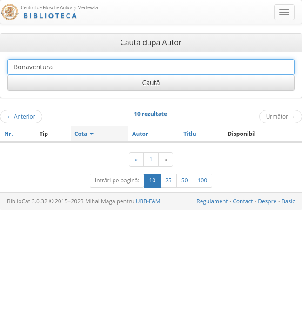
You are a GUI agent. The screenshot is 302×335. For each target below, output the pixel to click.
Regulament (212, 201)
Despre (267, 201)
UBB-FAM (148, 201)
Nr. (8, 134)
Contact (243, 201)
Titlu (189, 134)
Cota (84, 134)
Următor (280, 116)
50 (184, 180)
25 (168, 180)
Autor (140, 134)
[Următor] (165, 159)
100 (203, 180)
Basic (288, 201)
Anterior (21, 116)
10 (152, 180)
